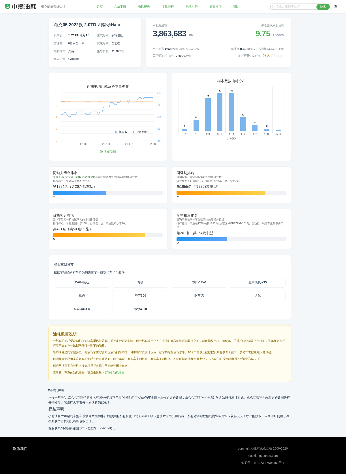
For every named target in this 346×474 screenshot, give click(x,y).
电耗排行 (191, 6)
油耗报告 (144, 6)
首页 (100, 6)
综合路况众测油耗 (272, 25)
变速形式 (103, 43)
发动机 (58, 35)
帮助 (236, 6)
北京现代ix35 (257, 282)
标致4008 (140, 309)
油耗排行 (168, 6)
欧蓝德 (199, 295)
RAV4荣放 (82, 282)
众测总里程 (160, 25)
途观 (257, 295)
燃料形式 (59, 51)
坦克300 (140, 295)
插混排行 (215, 6)
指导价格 (103, 51)
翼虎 (82, 295)
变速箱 (58, 43)
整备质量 (59, 59)
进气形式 (103, 35)
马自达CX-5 (82, 309)
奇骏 (140, 282)
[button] (54, 197)
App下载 (120, 6)
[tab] (108, 185)
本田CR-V (199, 282)
